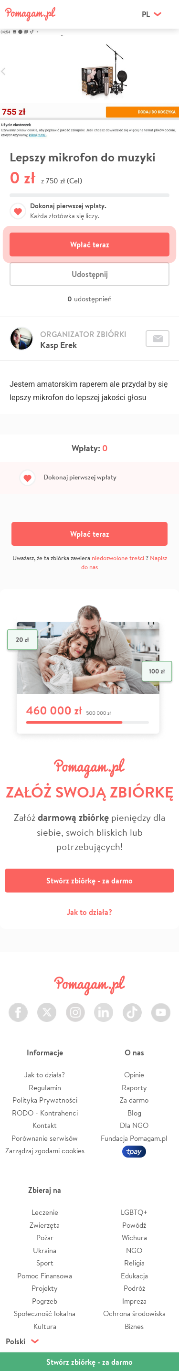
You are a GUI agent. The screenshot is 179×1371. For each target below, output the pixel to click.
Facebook (18, 1007)
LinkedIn (103, 1007)
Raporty (134, 1087)
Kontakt (44, 1125)
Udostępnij (90, 274)
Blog (134, 1112)
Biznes (134, 1326)
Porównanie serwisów (44, 1138)
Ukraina (44, 1250)
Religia (134, 1262)
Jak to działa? (89, 912)
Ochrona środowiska (134, 1313)
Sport (44, 1262)
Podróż (134, 1288)
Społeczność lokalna (44, 1313)
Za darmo (134, 1100)
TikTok (132, 1007)
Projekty (45, 1288)
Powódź (134, 1225)
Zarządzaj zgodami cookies (44, 1150)
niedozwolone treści (118, 558)
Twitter (46, 1007)
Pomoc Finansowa (44, 1275)
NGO (134, 1250)
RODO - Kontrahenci (45, 1112)
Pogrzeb (44, 1301)
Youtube (160, 1007)
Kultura (44, 1326)
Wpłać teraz (89, 244)
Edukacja (134, 1275)
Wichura (134, 1237)
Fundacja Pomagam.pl (134, 1138)
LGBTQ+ (134, 1212)
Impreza (134, 1301)
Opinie (134, 1074)
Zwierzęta (45, 1225)
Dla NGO (134, 1125)
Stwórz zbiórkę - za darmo (89, 880)
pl (146, 14)
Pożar (44, 1237)
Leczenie (45, 1212)
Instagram (75, 1007)
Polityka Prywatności (44, 1100)
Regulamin (45, 1087)
